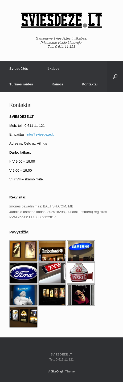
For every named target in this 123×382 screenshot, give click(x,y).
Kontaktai (89, 84)
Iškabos (53, 69)
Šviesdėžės (18, 69)
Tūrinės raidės (21, 84)
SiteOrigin (57, 371)
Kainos (57, 84)
